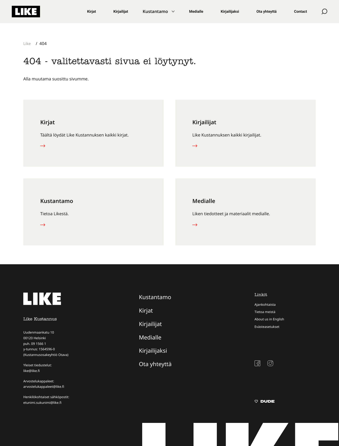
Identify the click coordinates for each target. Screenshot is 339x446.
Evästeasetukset (266, 327)
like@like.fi (31, 371)
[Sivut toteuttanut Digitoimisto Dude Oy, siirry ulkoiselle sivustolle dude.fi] (264, 402)
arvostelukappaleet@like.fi (43, 386)
